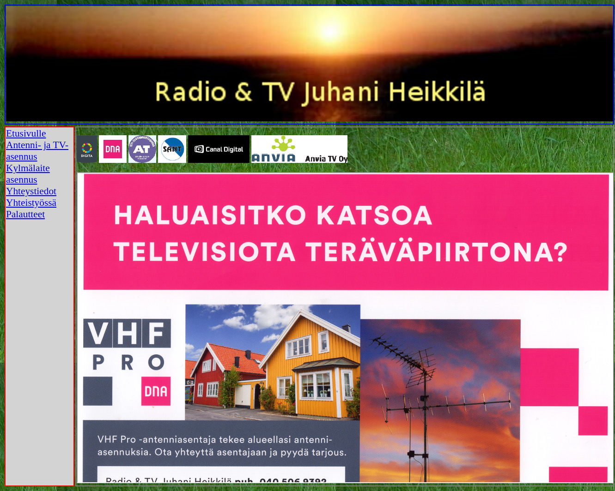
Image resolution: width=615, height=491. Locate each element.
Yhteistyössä (31, 202)
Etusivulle (26, 133)
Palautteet (25, 214)
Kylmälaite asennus (28, 173)
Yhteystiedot (31, 191)
